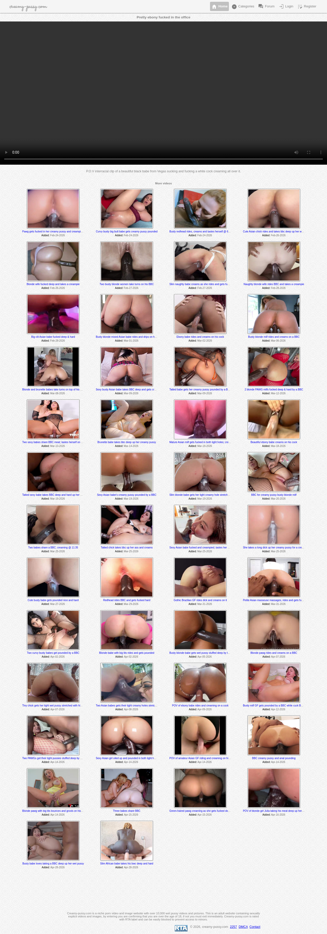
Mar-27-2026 (57, 604)
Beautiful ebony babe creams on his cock (274, 442)
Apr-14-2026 (57, 762)
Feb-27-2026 (131, 288)
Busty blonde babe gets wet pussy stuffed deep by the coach (203, 652)
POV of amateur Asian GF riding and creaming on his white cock (205, 758)
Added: (45, 235)
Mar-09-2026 (131, 393)
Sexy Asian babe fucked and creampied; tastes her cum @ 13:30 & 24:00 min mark (216, 547)
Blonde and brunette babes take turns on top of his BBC (53, 389)
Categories (242, 6)
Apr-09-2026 (204, 709)
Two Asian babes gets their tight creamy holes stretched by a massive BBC (138, 705)
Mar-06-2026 (278, 340)
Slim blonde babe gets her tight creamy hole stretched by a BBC (205, 494)
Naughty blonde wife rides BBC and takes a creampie (273, 284)
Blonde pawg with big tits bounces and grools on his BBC (54, 810)
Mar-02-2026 (204, 340)
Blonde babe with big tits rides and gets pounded (126, 652)
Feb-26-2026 (278, 235)
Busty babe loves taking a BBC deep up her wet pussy (53, 863)
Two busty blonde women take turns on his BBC (127, 284)
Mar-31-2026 (204, 604)
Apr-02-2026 (57, 656)
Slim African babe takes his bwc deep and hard (126, 863)
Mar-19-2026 (57, 498)
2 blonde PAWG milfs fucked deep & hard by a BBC (274, 389)
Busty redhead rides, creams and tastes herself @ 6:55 (200, 231)
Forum (266, 6)
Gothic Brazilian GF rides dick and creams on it (200, 600)
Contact (255, 927)
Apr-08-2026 (131, 709)
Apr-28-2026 (57, 867)
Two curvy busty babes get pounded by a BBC (53, 652)
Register (306, 6)
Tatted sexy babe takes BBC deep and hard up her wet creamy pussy (61, 494)
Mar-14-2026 (131, 446)
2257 (233, 927)
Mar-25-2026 (57, 551)
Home (219, 6)
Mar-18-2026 (204, 446)
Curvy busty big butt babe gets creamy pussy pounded (126, 231)
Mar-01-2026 (131, 340)
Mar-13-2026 (57, 446)
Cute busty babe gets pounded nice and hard (53, 600)
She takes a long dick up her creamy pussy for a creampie (276, 547)
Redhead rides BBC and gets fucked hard (126, 600)
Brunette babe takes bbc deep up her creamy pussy (126, 442)
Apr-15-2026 (131, 814)
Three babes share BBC (126, 810)
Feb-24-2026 (57, 235)
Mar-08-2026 (57, 393)
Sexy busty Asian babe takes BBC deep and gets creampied (130, 389)
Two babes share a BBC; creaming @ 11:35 (53, 547)
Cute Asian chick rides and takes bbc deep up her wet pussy (277, 231)
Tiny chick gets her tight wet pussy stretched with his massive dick (59, 705)
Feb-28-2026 (278, 288)
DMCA (243, 927)
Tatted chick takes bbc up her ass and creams (127, 547)
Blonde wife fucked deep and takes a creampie (53, 284)
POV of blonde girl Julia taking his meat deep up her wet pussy (278, 810)
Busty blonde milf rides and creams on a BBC (273, 336)
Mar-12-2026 (278, 393)
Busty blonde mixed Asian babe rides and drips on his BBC (129, 336)
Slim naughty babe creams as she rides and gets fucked (201, 284)
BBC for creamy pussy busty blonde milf (273, 494)
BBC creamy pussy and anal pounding (274, 758)
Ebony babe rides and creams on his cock (200, 336)
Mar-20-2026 (278, 498)
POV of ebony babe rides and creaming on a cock (200, 705)
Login (285, 6)
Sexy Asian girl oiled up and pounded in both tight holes (127, 758)
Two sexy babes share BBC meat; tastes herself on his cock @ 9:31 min (63, 442)
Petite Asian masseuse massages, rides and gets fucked (275, 600)
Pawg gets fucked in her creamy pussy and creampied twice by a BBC (62, 231)
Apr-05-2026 (204, 656)
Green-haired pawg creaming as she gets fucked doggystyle (203, 810)
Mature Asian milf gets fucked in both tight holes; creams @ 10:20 (206, 442)
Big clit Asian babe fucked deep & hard (53, 336)
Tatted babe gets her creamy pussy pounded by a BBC (200, 389)
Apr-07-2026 (278, 656)
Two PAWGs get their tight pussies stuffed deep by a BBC (55, 758)
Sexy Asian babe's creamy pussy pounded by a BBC (127, 494)
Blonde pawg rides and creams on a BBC (273, 652)
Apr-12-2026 (278, 709)
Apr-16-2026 (278, 814)
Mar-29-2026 (131, 604)
